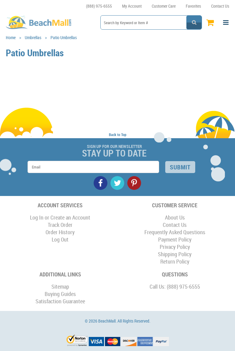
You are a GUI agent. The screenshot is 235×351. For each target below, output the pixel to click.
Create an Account (70, 217)
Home (11, 37)
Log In (36, 217)
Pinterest (134, 183)
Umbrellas (33, 37)
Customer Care (164, 6)
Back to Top (117, 134)
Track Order (60, 224)
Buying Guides (60, 293)
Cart (211, 22)
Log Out (60, 239)
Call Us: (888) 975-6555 (175, 286)
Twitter (117, 183)
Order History (60, 232)
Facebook (100, 183)
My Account (132, 6)
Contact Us (220, 6)
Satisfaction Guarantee (60, 301)
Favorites (193, 6)
